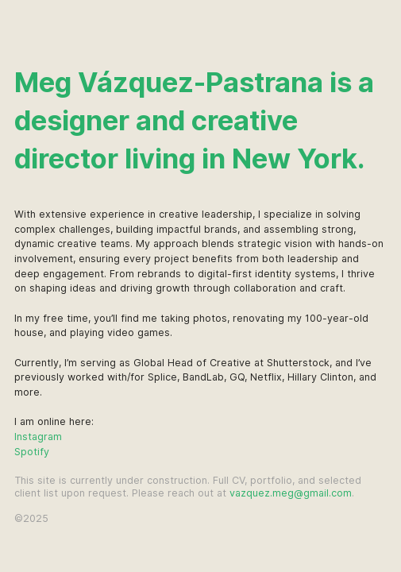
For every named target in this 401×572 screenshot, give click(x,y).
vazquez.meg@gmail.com (290, 493)
